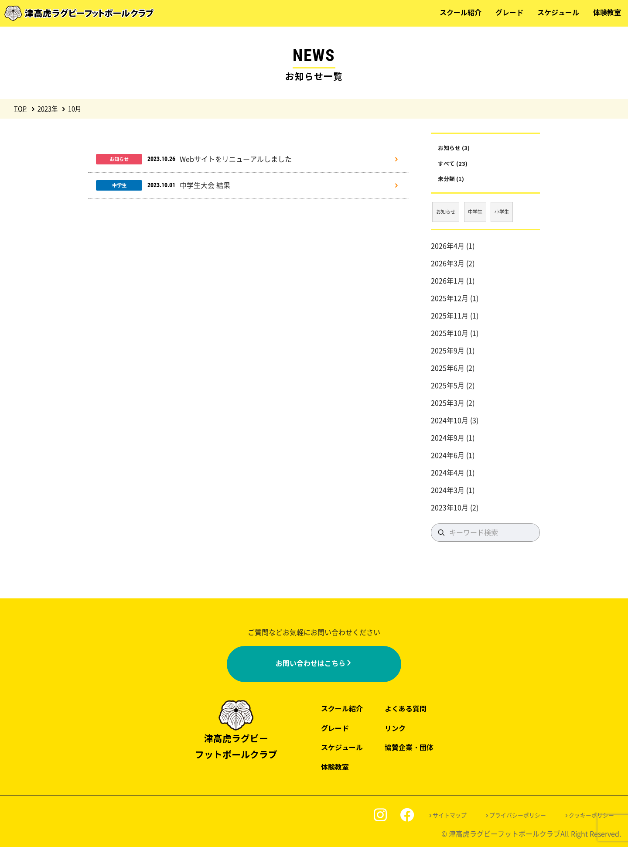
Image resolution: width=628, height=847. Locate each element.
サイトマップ (450, 815)
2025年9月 (447, 350)
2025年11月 (449, 315)
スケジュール (558, 12)
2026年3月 (447, 263)
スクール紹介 (460, 12)
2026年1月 (447, 280)
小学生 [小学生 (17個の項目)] (502, 211)
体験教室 (607, 12)
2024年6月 (447, 455)
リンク (395, 728)
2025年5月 (447, 385)
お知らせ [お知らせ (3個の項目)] (445, 211)
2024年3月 (447, 490)
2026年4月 (447, 245)
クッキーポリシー (591, 815)
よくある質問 (406, 709)
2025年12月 (449, 298)
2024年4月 (447, 472)
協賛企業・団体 (409, 747)
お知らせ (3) (454, 148)
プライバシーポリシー (517, 815)
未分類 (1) (451, 179)
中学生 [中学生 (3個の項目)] (475, 211)
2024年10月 (449, 420)
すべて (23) (453, 163)
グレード (509, 12)
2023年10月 (449, 507)
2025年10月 (449, 333)
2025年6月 (447, 368)
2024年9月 (447, 437)
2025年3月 (447, 403)
